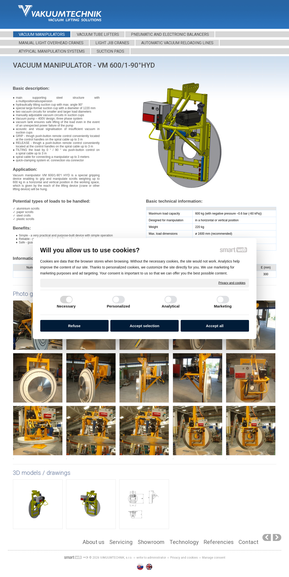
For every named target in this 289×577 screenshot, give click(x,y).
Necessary (66, 306)
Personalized (118, 306)
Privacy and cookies (232, 282)
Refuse (74, 326)
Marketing (223, 306)
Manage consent (213, 557)
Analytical (171, 306)
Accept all (215, 326)
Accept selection (144, 326)
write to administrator (151, 557)
